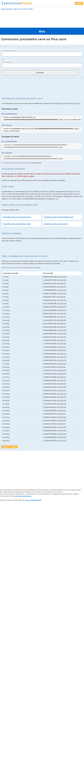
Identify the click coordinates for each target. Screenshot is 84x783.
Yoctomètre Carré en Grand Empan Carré (58, 207)
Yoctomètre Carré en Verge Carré (56, 214)
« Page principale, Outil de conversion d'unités (16, 9)
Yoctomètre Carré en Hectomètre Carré (16, 214)
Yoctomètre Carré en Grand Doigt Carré (17, 207)
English (79, 3)
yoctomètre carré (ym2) (10, 41)
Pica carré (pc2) (7, 52)
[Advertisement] (42, 18)
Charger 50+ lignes (9, 437)
